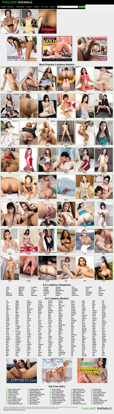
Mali (49, 350)
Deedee (29, 302)
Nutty (72, 350)
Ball (7, 341)
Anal (7, 287)
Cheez (17, 336)
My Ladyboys (34, 400)
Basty (7, 346)
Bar (7, 344)
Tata (103, 304)
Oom (83, 307)
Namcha (61, 350)
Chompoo (18, 341)
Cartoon (18, 333)
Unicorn (104, 322)
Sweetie (94, 350)
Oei (72, 352)
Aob (7, 326)
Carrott (18, 331)
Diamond (30, 309)
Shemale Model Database (37, 394)
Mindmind (62, 325)
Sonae (94, 331)
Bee (7, 352)
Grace (40, 301)
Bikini (20, 292)
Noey (72, 330)
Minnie (61, 330)
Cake (17, 325)
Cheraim (18, 338)
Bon (17, 314)
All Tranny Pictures (78, 392)
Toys (99, 292)
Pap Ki (84, 318)
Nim (72, 323)
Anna (7, 323)
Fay (28, 328)
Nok (72, 333)
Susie (93, 347)
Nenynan (73, 320)
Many (50, 354)
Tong (103, 312)
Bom (17, 312)
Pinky (84, 339)
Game (29, 336)
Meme (60, 314)
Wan (103, 330)
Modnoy (61, 338)
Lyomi (50, 346)
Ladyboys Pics (56, 404)
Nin (72, 325)
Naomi (73, 309)
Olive (83, 302)
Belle (17, 302)
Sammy (94, 312)
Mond (60, 339)
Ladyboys (96, 397)
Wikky (104, 336)
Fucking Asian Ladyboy (36, 389)
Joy (39, 342)
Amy (7, 317)
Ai (6, 304)
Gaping (45, 289)
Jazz (39, 328)
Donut (29, 310)
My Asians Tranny (13, 402)
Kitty (49, 318)
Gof (28, 350)
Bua (17, 323)
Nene (72, 318)
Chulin (18, 342)
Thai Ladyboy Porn (35, 396)
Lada (49, 323)
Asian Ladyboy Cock (79, 391)
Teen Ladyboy (12, 397)
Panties (58, 292)
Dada (17, 352)
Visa (103, 326)
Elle (28, 315)
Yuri (103, 354)
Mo (60, 334)
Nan (60, 355)
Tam (93, 355)
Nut (72, 349)
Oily (83, 301)
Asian (7, 289)
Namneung (62, 352)
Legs (44, 295)
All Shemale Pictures (58, 394)
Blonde (21, 293)
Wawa (104, 331)
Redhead (74, 289)
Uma (103, 320)
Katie (50, 309)
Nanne (73, 305)
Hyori (40, 314)
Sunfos (94, 344)
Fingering (34, 295)
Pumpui (84, 355)
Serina (94, 320)
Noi (72, 331)
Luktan (50, 342)
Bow (17, 318)
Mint (60, 331)
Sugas (94, 341)
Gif (28, 339)
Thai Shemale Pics (35, 391)
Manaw (50, 352)
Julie (39, 347)
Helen (40, 309)
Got (28, 355)
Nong (72, 336)
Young (100, 295)
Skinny (74, 293)
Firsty (29, 333)
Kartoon (50, 305)
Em (28, 317)
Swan (94, 349)
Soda (93, 326)
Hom (39, 310)
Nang (72, 304)
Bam (7, 342)
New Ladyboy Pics (57, 392)
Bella (17, 301)
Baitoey (8, 339)
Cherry (18, 339)
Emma (29, 318)
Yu (103, 349)
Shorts (74, 292)
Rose (93, 305)
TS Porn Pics (33, 397)
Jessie (40, 334)
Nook (72, 341)
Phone (84, 331)
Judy (39, 346)
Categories (20, 7)
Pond (83, 346)
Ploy (83, 341)
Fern (28, 330)
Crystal (18, 350)
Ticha (103, 309)
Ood (83, 305)
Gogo (28, 352)
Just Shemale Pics (57, 402)
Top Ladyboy (77, 402)
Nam (60, 349)
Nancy (73, 302)
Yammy (104, 341)
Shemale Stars (97, 399)
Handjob (46, 290)
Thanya (104, 307)
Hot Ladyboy (77, 394)
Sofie (93, 330)
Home (3, 7)
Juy (39, 350)
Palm (83, 310)
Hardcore (46, 292)
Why (103, 333)
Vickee (104, 323)
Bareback (9, 293)
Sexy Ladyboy (97, 391)
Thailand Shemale (14, 410)
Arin (7, 330)
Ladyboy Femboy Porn (59, 400)
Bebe (7, 350)
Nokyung (73, 334)
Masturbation (60, 290)
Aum (7, 336)
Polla (83, 342)
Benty (17, 304)
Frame (29, 334)
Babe (7, 292)
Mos (60, 344)
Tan (103, 301)
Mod (60, 336)
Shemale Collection (78, 399)
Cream (18, 347)
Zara (103, 355)
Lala (49, 325)
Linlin (50, 338)
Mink (60, 328)
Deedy (29, 304)
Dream (29, 312)
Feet (32, 293)
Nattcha (73, 314)
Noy (72, 344)
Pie (83, 334)
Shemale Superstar (35, 392)
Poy (83, 352)
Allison (8, 309)
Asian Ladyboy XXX (14, 400)
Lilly (49, 331)
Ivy (39, 318)
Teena (103, 305)
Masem (61, 302)
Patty (83, 323)
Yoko (103, 346)
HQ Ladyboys (77, 397)
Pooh (83, 347)
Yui (103, 350)
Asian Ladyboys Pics (14, 389)
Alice (7, 305)
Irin (39, 317)
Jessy (39, 336)
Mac (49, 347)
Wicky (104, 334)
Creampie (34, 287)
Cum (32, 289)
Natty (72, 315)
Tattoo (88, 295)
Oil (72, 355)
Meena (61, 310)
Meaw (60, 307)
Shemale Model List (58, 397)
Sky (93, 322)
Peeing (58, 295)
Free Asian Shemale (58, 391)
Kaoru (40, 355)
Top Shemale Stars (98, 402)
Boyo (17, 322)
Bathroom (9, 295)
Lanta (50, 326)
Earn (28, 314)
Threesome (101, 290)
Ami (7, 314)
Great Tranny (12, 396)
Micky (60, 317)
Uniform (101, 293)
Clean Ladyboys (13, 392)
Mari (49, 355)
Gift (28, 341)
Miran (60, 333)
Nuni (72, 347)
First (28, 331)
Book (17, 317)
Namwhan (62, 354)
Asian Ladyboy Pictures (15, 404)
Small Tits (89, 287)
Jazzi (39, 330)
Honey (40, 312)
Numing (73, 346)
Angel (8, 318)
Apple (8, 328)
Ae (7, 301)
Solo (87, 290)
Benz (17, 305)
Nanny (73, 307)
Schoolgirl (75, 290)
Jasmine (40, 326)
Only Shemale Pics (78, 396)
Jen (39, 331)
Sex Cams (44, 7)
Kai (39, 354)
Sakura (94, 310)
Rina (93, 304)
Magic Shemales (13, 391)
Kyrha (50, 322)
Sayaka (94, 318)
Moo (60, 342)
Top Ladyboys (33, 404)
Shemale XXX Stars (79, 400)
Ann (7, 322)
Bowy (17, 320)
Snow (94, 325)
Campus (18, 326)
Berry (17, 307)
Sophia (94, 334)
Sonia (94, 333)
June (39, 349)
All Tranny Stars (34, 399)
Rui (93, 307)
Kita (49, 317)
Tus (103, 318)
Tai (93, 354)
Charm (18, 334)
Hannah (40, 307)
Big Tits (21, 290)
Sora (93, 336)
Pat (83, 322)
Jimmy (40, 338)
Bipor (17, 309)
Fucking (45, 287)
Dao (17, 354)
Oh (72, 354)
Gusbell (40, 305)
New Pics (10, 7)
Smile (94, 323)
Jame (39, 323)
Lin (49, 334)
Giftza (29, 342)
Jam (39, 322)
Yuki (103, 352)
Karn (49, 304)
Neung (73, 322)
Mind (60, 323)
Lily (49, 333)
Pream (84, 354)
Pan (83, 314)
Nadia (60, 347)
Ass (7, 290)
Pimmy (84, 338)
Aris (7, 331)
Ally (7, 310)
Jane (39, 325)
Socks (87, 289)
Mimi (60, 322)
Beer (7, 354)
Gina (28, 346)
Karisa (50, 302)
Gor (28, 354)
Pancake (84, 315)
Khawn (50, 312)
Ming (60, 326)
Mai (49, 349)
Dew (28, 307)
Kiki (49, 314)
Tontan (104, 314)
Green (40, 302)
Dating (52, 7)
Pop (83, 350)
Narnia (73, 310)
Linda (50, 336)
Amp (7, 315)
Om (83, 304)
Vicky (103, 325)
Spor (93, 338)
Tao (103, 302)
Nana (72, 301)
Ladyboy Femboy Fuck (100, 400)
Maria (60, 301)
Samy (94, 314)
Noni (72, 338)
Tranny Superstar (98, 394)
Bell (7, 355)
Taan (93, 352)
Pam (83, 312)
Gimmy (29, 344)
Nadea (60, 346)
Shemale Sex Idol (35, 402)
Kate (49, 307)
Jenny (40, 333)
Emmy (29, 320)
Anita (7, 320)
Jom (39, 341)
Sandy (94, 315)
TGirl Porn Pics (98, 404)
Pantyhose (59, 293)
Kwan (50, 320)
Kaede (40, 352)
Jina (39, 339)
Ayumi (8, 338)
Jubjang (40, 344)
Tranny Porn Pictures (58, 399)
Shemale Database (78, 389)
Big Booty (22, 287)
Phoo (83, 333)
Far (28, 326)
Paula (83, 325)
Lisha (50, 341)
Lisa (49, 339)
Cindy (17, 344)
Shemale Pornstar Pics (79, 404)
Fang (28, 325)
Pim (83, 336)
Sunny (94, 346)
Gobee (29, 349)
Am (7, 312)
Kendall (50, 310)
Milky (60, 320)
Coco (17, 346)
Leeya (50, 330)
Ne (72, 317)
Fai (28, 323)
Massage (58, 289)
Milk (60, 318)
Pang (83, 317)
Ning (72, 326)
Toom (103, 315)
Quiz (93, 301)
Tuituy (104, 317)
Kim (49, 315)
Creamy (18, 349)
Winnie (104, 339)
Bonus (17, 315)
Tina (103, 310)
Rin (93, 302)
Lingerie (58, 287)
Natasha (73, 312)
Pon (83, 344)
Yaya (103, 342)
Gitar (28, 347)
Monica (61, 341)
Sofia (93, 328)
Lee (49, 328)
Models (29, 7)
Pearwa (84, 328)
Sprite (94, 339)
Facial (33, 292)
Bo (16, 310)
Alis (7, 307)
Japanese (46, 293)
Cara (17, 330)
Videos (36, 7)
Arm (7, 333)
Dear (28, 301)
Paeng (84, 309)
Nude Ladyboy (56, 389)
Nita (72, 328)
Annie (8, 325)
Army (8, 334)
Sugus (94, 342)
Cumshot (34, 290)
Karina (50, 301)
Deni (28, 305)
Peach (84, 326)
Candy (18, 328)
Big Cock (21, 289)
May (60, 304)
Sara (93, 317)
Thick (100, 289)
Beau (7, 349)
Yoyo (103, 347)
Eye (28, 322)
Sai (93, 309)
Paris (83, 320)
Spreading (89, 292)
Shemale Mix (97, 389)
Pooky (84, 349)
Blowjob (21, 295)
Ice (39, 315)
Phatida (84, 330)
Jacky (40, 320)
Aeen (7, 302)
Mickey (61, 315)
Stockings (89, 293)
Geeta (29, 338)
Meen (60, 309)
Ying (103, 344)
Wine (103, 338)
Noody (73, 339)
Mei (60, 312)
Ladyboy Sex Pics (13, 394)
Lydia (50, 344)
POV (73, 287)
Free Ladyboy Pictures (15, 399)
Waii (103, 328)
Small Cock (75, 295)
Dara (17, 355)
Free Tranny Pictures (99, 392)
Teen (99, 287)
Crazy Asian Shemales (58, 396)
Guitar (40, 304)
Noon (72, 342)
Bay (7, 347)
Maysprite (62, 305)
